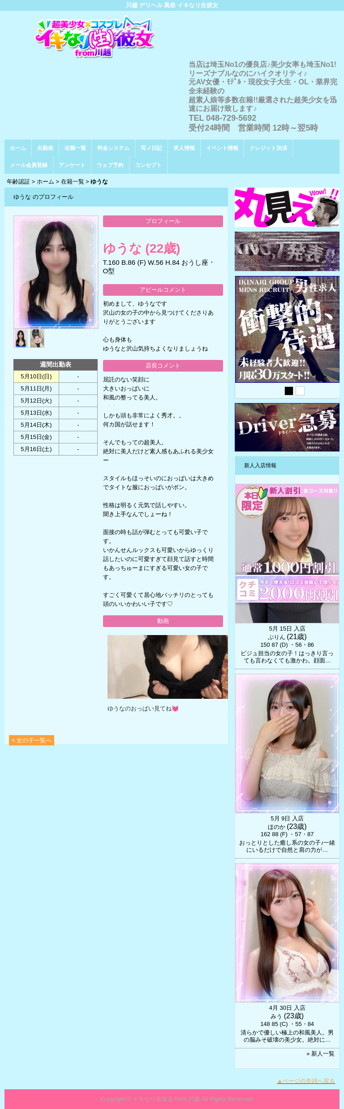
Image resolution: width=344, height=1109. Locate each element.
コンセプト (148, 165)
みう (276, 1016)
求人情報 (184, 148)
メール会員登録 (28, 165)
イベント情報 (222, 148)
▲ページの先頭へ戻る (306, 1081)
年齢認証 (18, 181)
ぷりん (276, 637)
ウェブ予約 (110, 165)
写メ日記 (151, 148)
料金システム (113, 148)
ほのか (276, 827)
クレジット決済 (268, 148)
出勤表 (45, 148)
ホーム (18, 148)
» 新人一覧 (320, 1053)
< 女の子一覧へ (32, 740)
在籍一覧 (75, 148)
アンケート (72, 165)
